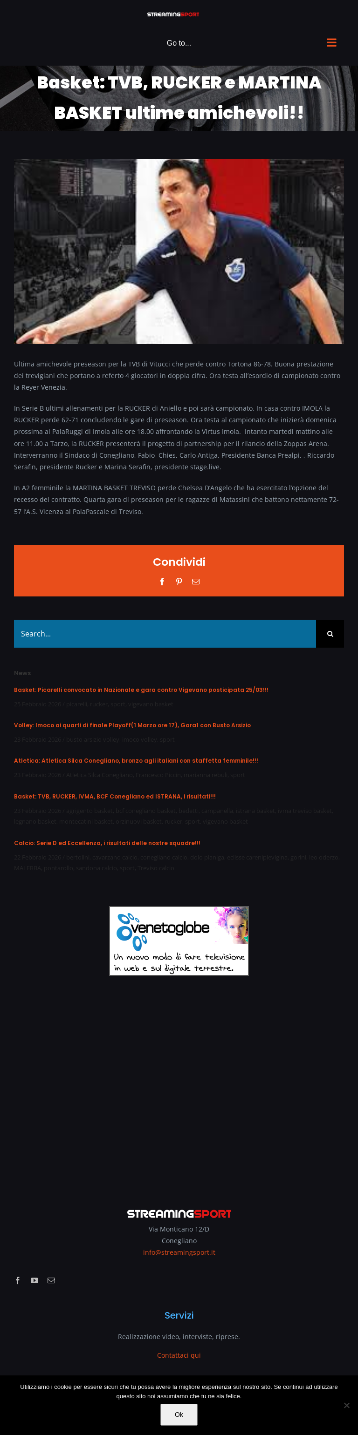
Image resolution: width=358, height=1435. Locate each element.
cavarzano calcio (115, 857)
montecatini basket (86, 821)
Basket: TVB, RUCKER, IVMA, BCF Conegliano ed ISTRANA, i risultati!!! (115, 796)
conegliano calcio (163, 857)
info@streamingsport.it (179, 1252)
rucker (99, 704)
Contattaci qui (179, 1355)
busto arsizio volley (92, 739)
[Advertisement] (179, 1086)
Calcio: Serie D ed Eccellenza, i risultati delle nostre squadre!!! (107, 843)
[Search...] (165, 634)
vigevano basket (150, 704)
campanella (217, 810)
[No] (346, 1405)
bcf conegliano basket (146, 810)
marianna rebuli (205, 775)
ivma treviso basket (305, 810)
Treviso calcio (156, 868)
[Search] (330, 634)
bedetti (189, 810)
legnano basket (35, 821)
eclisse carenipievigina (257, 857)
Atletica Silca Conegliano (99, 775)
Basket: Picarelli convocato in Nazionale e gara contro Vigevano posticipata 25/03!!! (141, 690)
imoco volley (139, 739)
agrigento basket (89, 810)
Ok (179, 1414)
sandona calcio (96, 868)
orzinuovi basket (139, 821)
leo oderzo (323, 857)
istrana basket (255, 810)
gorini (298, 857)
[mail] (51, 1280)
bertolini (78, 857)
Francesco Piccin (158, 775)
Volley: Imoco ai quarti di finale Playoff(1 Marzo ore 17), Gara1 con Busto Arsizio (132, 725)
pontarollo (58, 868)
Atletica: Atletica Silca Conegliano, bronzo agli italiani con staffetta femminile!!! (136, 761)
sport (117, 704)
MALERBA (27, 868)
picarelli (76, 704)
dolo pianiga (207, 857)
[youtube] (34, 1280)
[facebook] (17, 1280)
